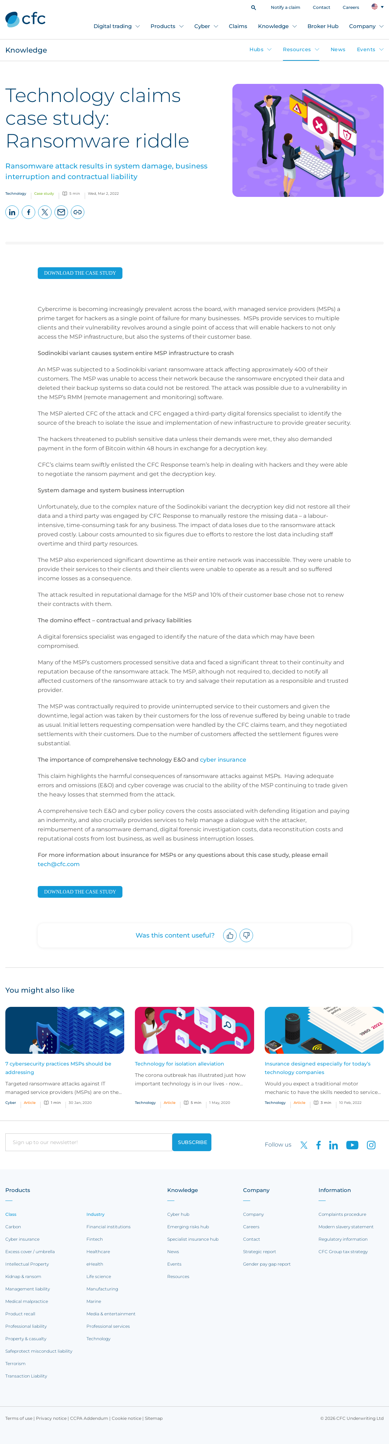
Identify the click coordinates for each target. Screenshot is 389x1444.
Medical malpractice (26, 1301)
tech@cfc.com (59, 864)
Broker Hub (322, 26)
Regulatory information (343, 1239)
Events (366, 49)
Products (163, 26)
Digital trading (113, 26)
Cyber (202, 26)
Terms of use (18, 1418)
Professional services (108, 1326)
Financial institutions (108, 1226)
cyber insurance (223, 759)
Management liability (27, 1289)
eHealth (94, 1264)
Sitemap (154, 1418)
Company (362, 26)
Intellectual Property (27, 1264)
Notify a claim (285, 7)
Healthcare (98, 1251)
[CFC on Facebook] (315, 1144)
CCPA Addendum (89, 1418)
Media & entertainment (111, 1313)
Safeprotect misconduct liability (38, 1351)
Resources (297, 49)
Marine (93, 1301)
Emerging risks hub (188, 1226)
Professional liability (26, 1326)
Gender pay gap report (267, 1264)
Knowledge (273, 26)
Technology (98, 1338)
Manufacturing (102, 1289)
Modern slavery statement (346, 1226)
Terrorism (15, 1363)
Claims (238, 26)
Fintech (94, 1239)
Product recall (20, 1313)
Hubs (256, 49)
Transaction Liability (26, 1376)
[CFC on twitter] (301, 1144)
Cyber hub (178, 1214)
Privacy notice (51, 1418)
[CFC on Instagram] (367, 1144)
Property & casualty (25, 1338)
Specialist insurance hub (193, 1239)
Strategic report (259, 1251)
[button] (253, 7)
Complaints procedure (342, 1214)
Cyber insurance (22, 1239)
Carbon (13, 1226)
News (338, 49)
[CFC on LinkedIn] (330, 1144)
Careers (351, 7)
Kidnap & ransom (23, 1276)
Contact (321, 7)
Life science (98, 1276)
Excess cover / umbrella (30, 1251)
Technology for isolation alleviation (179, 1064)
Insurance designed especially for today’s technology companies (317, 1068)
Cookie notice (126, 1418)
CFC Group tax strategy (343, 1251)
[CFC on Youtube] (349, 1144)
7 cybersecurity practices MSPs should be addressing (58, 1068)
